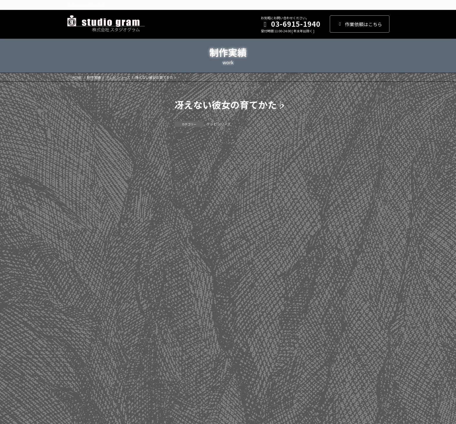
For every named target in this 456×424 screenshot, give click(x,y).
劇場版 (77, 346)
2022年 (77, 161)
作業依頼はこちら (359, 24)
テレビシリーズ (218, 123)
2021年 (77, 173)
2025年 (77, 126)
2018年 (77, 209)
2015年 (77, 244)
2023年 (77, 149)
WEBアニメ (81, 358)
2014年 (77, 256)
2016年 (77, 232)
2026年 (77, 114)
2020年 (77, 185)
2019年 (77, 197)
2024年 (77, 138)
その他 (77, 370)
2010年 (77, 303)
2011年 (77, 291)
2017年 (77, 220)
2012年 (77, 279)
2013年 (77, 267)
